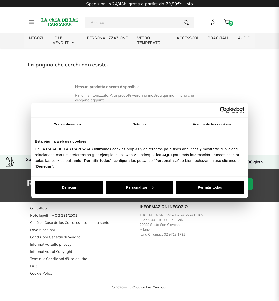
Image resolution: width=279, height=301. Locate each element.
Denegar (69, 187)
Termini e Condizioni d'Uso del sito (58, 258)
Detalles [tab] (139, 124)
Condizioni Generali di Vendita (55, 237)
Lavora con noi (42, 230)
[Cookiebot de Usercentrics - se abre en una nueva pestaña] (223, 110)
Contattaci (38, 208)
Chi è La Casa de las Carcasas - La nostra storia (69, 222)
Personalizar (139, 187)
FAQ (33, 266)
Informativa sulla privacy (50, 244)
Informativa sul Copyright (51, 251)
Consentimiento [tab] (67, 124)
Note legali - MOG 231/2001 (53, 215)
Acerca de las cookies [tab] (212, 124)
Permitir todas (210, 187)
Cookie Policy (41, 273)
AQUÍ (167, 154)
